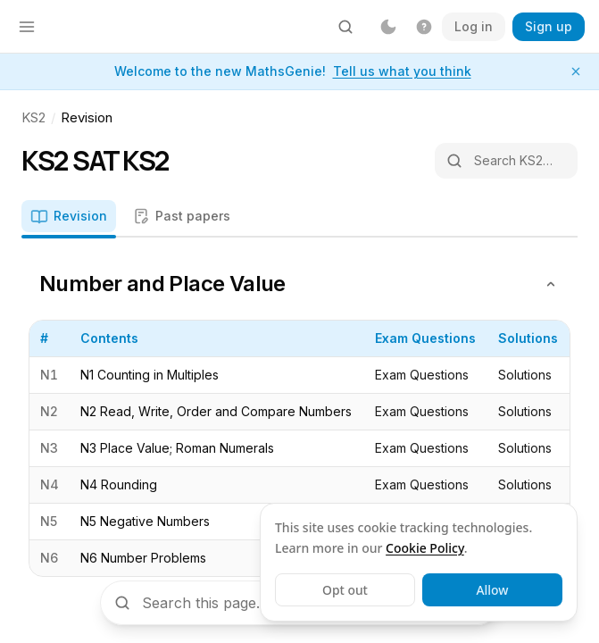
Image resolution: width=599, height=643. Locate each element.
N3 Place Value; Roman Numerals (177, 447)
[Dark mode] (388, 27)
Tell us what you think (402, 71)
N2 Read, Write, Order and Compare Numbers (216, 411)
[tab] (68, 218)
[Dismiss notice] (575, 71)
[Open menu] (26, 26)
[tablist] (299, 219)
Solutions (525, 374)
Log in (473, 26)
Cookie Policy (425, 547)
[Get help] (424, 27)
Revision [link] (86, 117)
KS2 (33, 117)
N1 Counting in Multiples (149, 374)
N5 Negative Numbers (145, 521)
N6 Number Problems (143, 557)
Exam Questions (422, 374)
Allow (492, 589)
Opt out (345, 589)
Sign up (548, 26)
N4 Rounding (118, 484)
